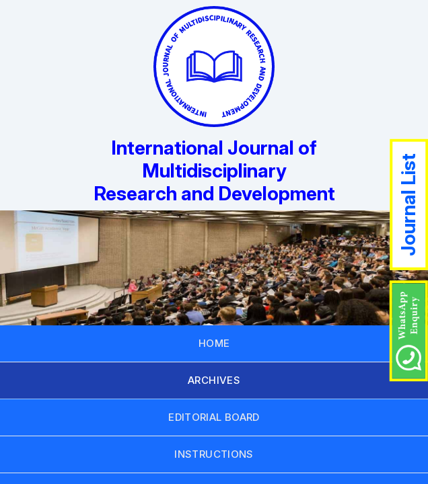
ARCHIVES (214, 380)
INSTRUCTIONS (214, 454)
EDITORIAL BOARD (214, 417)
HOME (214, 343)
